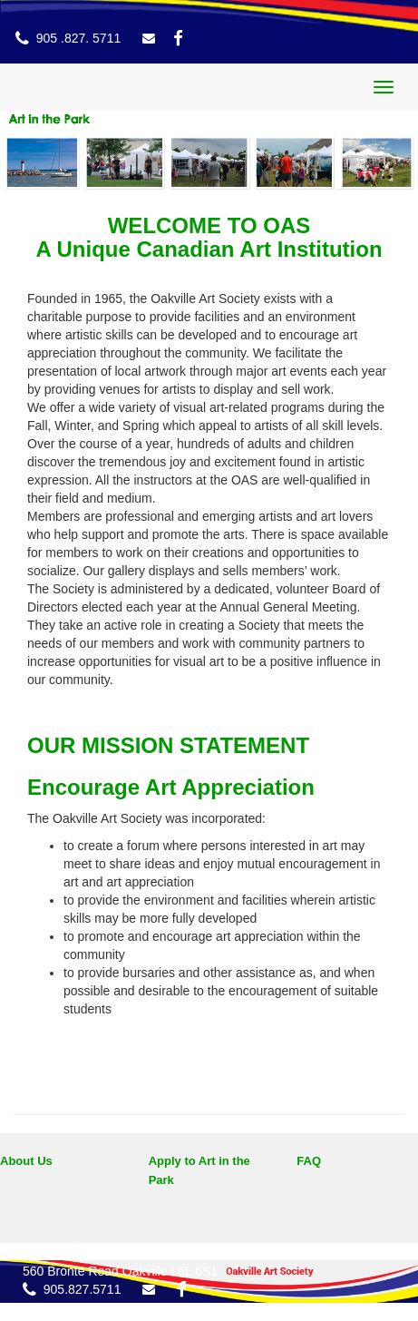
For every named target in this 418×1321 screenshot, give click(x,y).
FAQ (308, 1161)
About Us (26, 1161)
